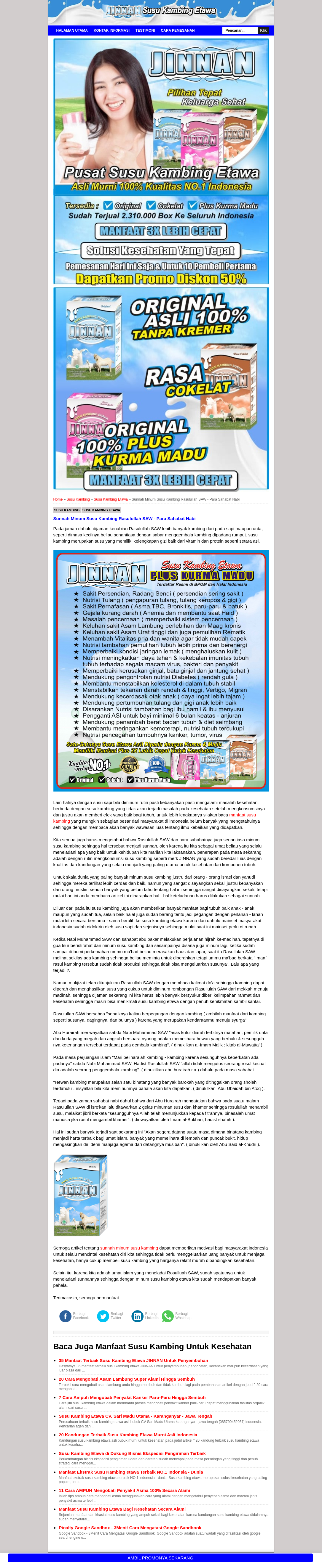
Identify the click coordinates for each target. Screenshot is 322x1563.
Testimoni (145, 30)
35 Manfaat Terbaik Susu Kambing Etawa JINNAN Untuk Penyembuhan (133, 1360)
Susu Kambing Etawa (101, 510)
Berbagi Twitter (117, 1316)
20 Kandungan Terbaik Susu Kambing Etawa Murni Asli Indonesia (128, 1434)
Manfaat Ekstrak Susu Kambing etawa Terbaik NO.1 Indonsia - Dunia (131, 1471)
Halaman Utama (72, 30)
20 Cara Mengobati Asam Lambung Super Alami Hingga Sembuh (127, 1379)
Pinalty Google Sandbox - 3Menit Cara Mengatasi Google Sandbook (130, 1527)
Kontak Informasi (112, 30)
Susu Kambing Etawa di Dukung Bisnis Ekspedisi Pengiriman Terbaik (132, 1453)
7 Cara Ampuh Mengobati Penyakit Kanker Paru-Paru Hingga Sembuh (132, 1397)
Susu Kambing (67, 510)
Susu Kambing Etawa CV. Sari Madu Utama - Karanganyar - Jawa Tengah (135, 1416)
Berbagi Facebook (81, 1316)
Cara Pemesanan (178, 30)
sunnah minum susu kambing (129, 1247)
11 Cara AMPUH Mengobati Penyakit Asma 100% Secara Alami (124, 1490)
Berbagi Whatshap (184, 1316)
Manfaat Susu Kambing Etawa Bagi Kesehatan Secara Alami (122, 1508)
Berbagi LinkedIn (152, 1316)
